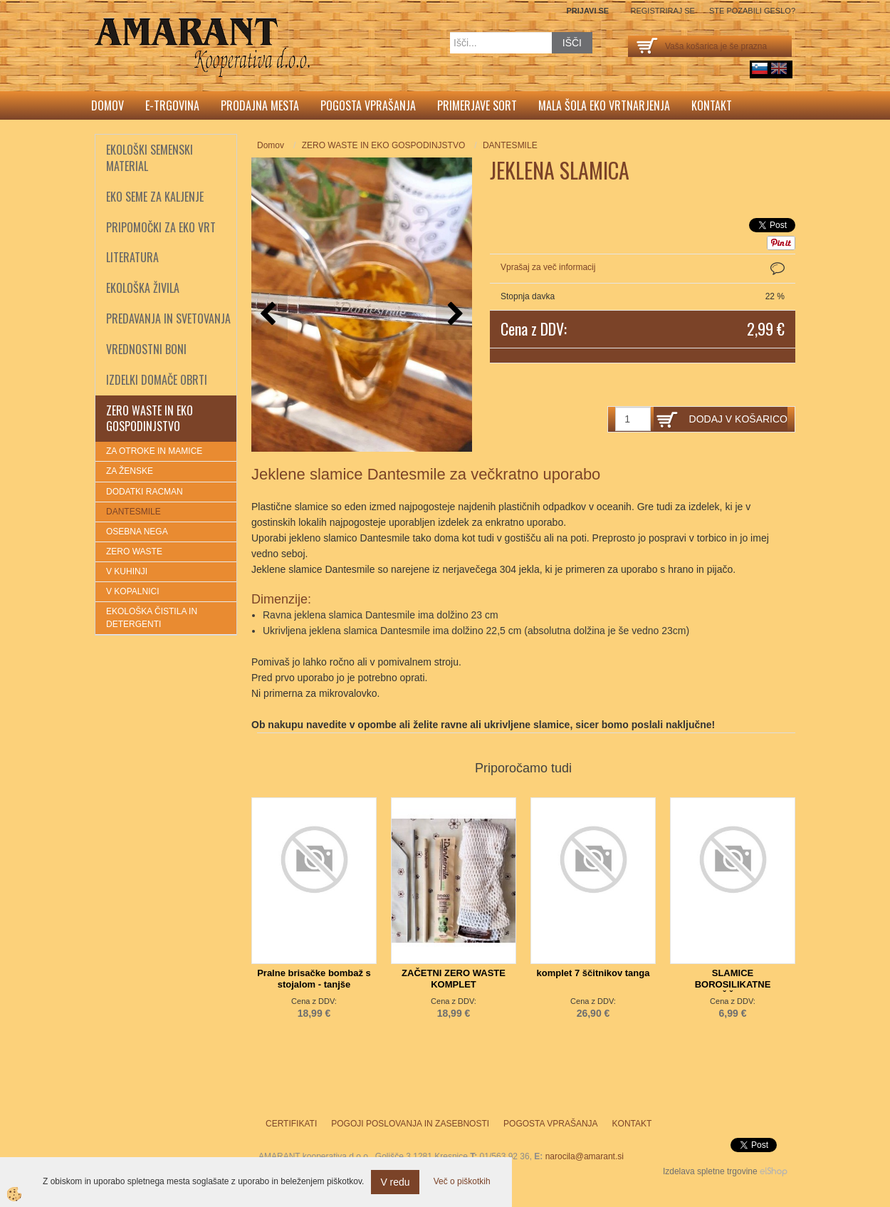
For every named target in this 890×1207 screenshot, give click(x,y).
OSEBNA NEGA (137, 532)
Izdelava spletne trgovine (710, 1171)
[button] (454, 314)
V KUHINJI (126, 571)
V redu (394, 1182)
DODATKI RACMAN (144, 492)
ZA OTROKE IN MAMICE (154, 451)
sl (760, 68)
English (779, 68)
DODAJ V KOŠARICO (738, 419)
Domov (107, 105)
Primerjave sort (477, 105)
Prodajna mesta (260, 105)
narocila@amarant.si (584, 1156)
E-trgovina (172, 105)
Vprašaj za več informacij (548, 267)
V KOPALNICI (132, 591)
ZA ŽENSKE (129, 471)
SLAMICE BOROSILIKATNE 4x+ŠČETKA (733, 984)
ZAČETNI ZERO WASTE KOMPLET (454, 979)
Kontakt (711, 105)
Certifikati (291, 1124)
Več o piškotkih (462, 1181)
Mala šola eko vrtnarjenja (604, 105)
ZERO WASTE (134, 551)
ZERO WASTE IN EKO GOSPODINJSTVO (384, 145)
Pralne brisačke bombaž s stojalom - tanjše (314, 979)
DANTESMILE (133, 512)
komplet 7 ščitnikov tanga (593, 973)
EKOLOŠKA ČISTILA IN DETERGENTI (151, 617)
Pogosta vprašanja (368, 105)
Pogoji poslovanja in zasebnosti (410, 1124)
